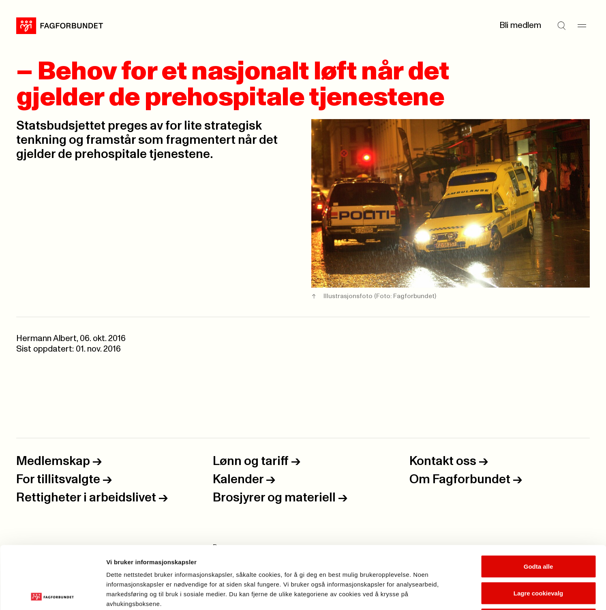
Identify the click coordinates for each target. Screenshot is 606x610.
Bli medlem (520, 25)
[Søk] (561, 25)
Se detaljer (436, 594)
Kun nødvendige (538, 556)
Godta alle (538, 503)
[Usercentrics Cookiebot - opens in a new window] (52, 594)
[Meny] (582, 25)
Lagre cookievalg (538, 530)
